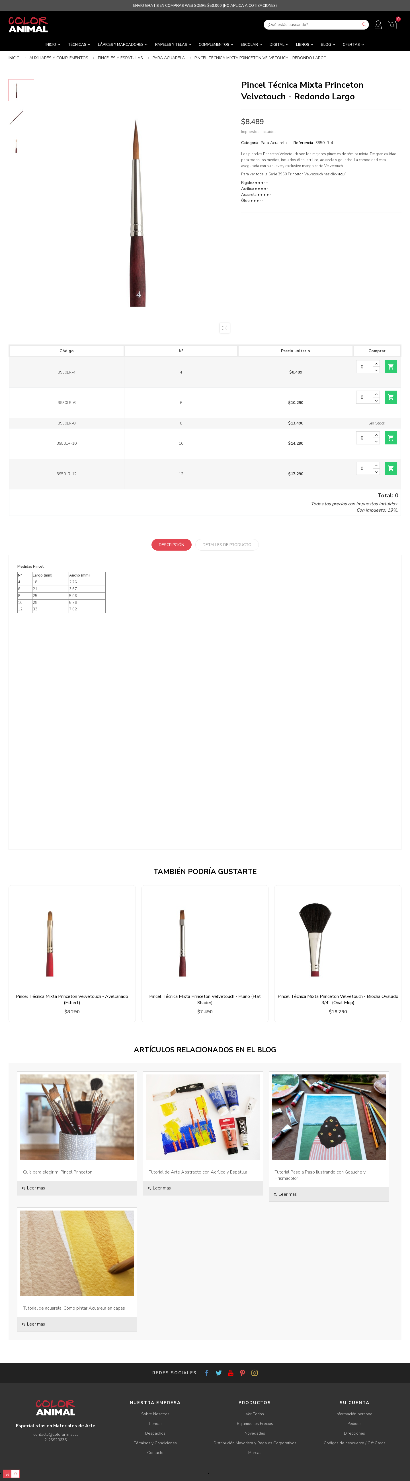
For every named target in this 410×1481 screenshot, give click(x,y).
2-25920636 (55, 1440)
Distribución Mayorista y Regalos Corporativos (255, 1443)
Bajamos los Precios (255, 1423)
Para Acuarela (274, 142)
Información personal (355, 1414)
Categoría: (250, 142)
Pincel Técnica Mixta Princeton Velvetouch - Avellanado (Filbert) (72, 999)
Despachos (155, 1433)
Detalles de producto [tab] (227, 544)
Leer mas (33, 1188)
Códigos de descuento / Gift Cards (355, 1443)
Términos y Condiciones (155, 1443)
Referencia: (304, 142)
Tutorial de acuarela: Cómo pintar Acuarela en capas (74, 1308)
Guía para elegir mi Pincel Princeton (57, 1172)
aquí (341, 174)
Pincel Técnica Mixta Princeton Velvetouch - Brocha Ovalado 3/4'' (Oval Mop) (338, 999)
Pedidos (354, 1423)
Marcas (254, 1452)
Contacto (155, 1452)
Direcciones (354, 1433)
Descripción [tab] (171, 544)
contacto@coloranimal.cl (55, 1434)
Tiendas (155, 1423)
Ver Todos (255, 1414)
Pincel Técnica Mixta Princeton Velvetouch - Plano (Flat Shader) (205, 999)
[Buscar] (316, 25)
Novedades (255, 1433)
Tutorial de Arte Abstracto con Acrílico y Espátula (198, 1172)
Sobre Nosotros (155, 1414)
